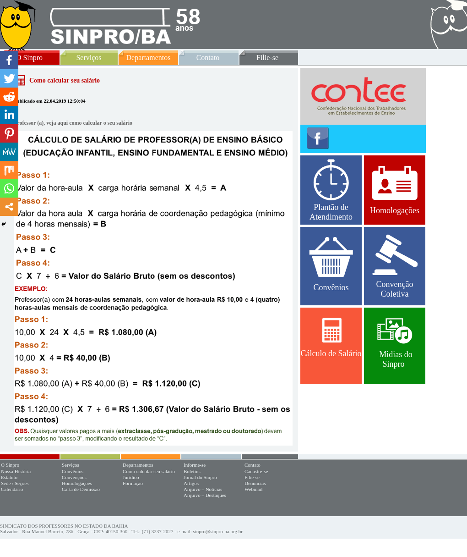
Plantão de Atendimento (331, 190)
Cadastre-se (256, 471)
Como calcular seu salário (149, 471)
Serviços (88, 57)
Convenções (74, 477)
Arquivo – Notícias (203, 489)
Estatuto (9, 477)
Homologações (394, 190)
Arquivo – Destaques (205, 495)
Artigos (191, 483)
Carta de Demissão (81, 489)
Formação (133, 483)
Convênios (331, 264)
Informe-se (195, 465)
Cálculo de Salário (331, 338)
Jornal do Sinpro (200, 477)
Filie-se (267, 57)
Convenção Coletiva (395, 266)
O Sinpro (29, 57)
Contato (208, 57)
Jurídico (131, 477)
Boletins (192, 471)
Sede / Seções (14, 483)
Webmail (253, 489)
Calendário (12, 489)
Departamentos (148, 57)
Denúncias (255, 483)
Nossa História (16, 471)
